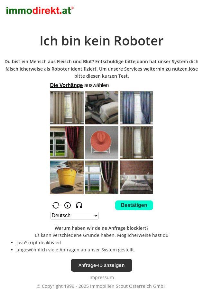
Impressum (101, 277)
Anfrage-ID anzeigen (101, 265)
